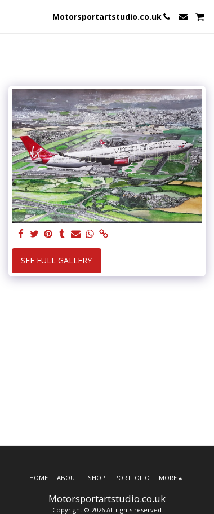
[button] (12, 16)
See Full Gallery (56, 260)
